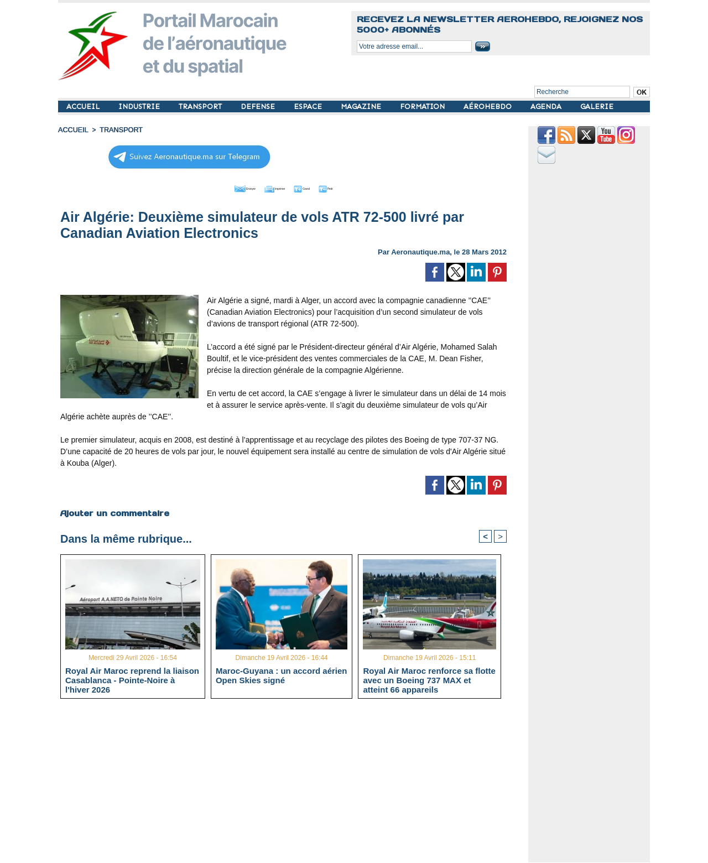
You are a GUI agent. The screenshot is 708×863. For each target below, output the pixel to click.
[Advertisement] (291, 784)
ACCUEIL (84, 106)
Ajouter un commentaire (114, 511)
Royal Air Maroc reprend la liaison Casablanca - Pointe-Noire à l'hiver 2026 (132, 679)
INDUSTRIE (140, 106)
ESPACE (309, 106)
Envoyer (220, 187)
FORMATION (423, 106)
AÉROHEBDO (489, 106)
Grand (317, 187)
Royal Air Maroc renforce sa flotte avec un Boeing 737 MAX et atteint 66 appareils (429, 679)
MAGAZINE (362, 106)
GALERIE (596, 106)
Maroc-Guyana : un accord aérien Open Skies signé (281, 675)
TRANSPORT (201, 106)
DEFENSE (259, 106)
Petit (354, 187)
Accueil (72, 130)
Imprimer (270, 187)
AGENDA (547, 106)
